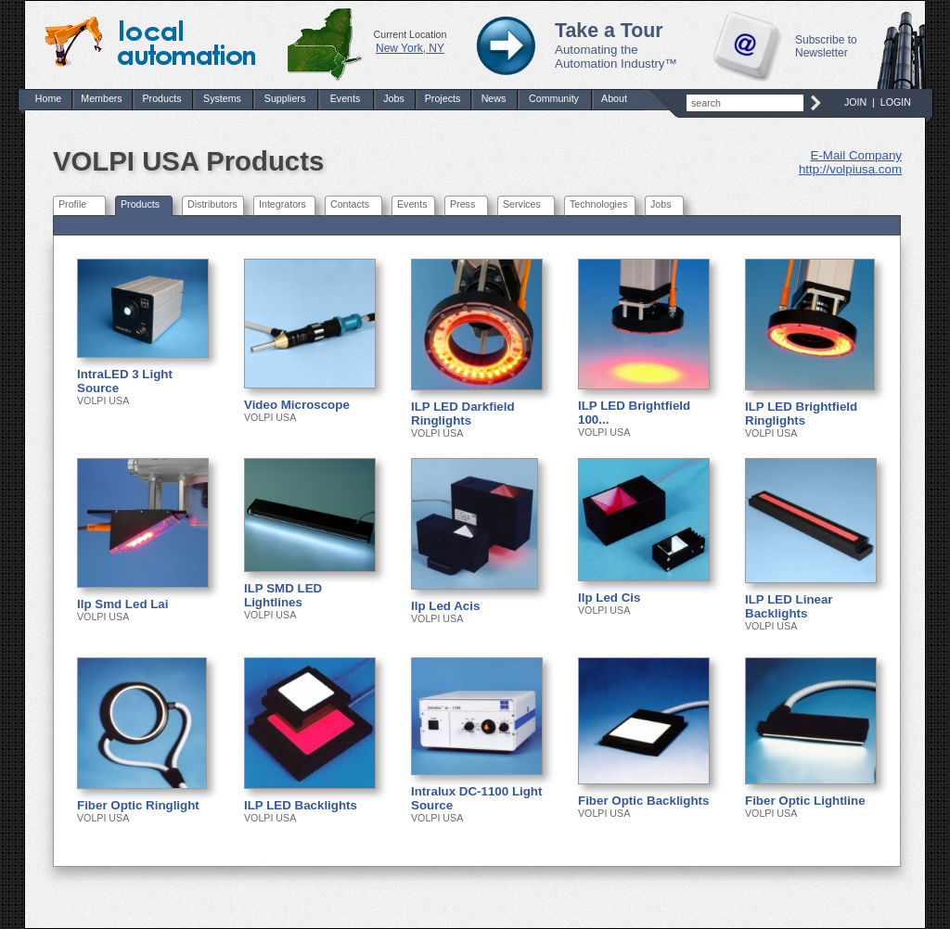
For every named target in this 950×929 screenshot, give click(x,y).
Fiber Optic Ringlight (138, 805)
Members (101, 98)
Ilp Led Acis (445, 606)
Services (522, 204)
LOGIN (895, 102)
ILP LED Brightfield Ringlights (801, 413)
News (494, 98)
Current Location (410, 34)
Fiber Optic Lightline (805, 801)
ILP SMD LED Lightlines (283, 595)
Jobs (393, 98)
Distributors (212, 204)
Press (462, 204)
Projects (443, 98)
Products (161, 98)
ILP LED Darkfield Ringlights (463, 413)
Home (48, 98)
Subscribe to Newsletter (826, 46)
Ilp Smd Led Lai (123, 604)
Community (554, 98)
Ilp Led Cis (609, 597)
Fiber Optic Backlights (643, 801)
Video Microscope (297, 405)
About (614, 98)
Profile (72, 204)
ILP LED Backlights (300, 805)
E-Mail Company (856, 155)
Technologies (598, 204)
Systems (222, 98)
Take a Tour (609, 30)
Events (345, 98)
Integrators (282, 204)
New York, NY (410, 48)
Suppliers (284, 98)
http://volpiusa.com (850, 169)
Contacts (349, 204)
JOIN (855, 102)
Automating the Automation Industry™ (616, 56)
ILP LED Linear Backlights (789, 606)
